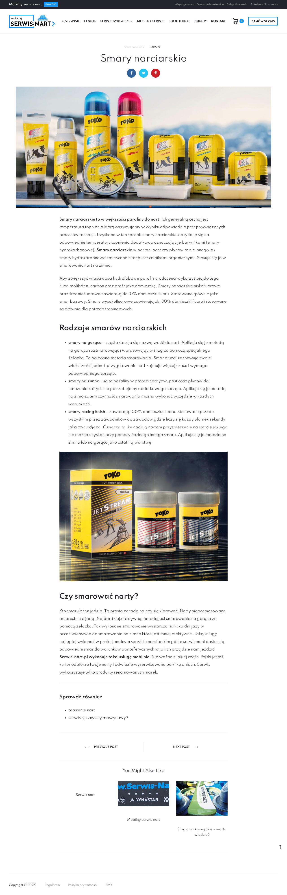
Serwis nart (85, 795)
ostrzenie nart (81, 710)
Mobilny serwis (150, 21)
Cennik (90, 21)
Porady (200, 21)
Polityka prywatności (82, 885)
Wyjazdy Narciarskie (210, 4)
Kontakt (218, 21)
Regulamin (52, 885)
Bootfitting (179, 21)
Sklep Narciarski (237, 4)
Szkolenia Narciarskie (264, 4)
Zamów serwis (263, 21)
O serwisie (71, 21)
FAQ (108, 885)
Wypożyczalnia (184, 4)
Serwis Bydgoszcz (116, 21)
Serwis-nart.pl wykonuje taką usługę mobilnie (104, 657)
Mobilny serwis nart (143, 820)
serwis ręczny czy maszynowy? (98, 718)
